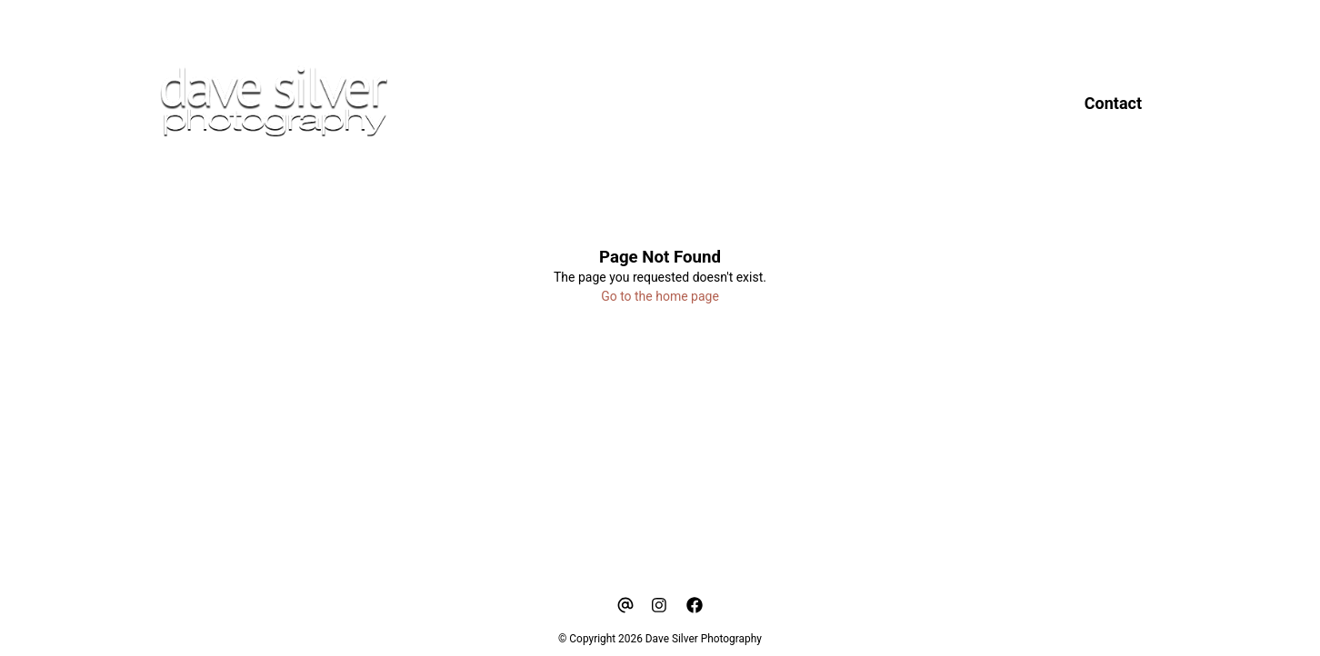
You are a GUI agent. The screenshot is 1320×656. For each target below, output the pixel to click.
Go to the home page (660, 296)
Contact (1113, 103)
